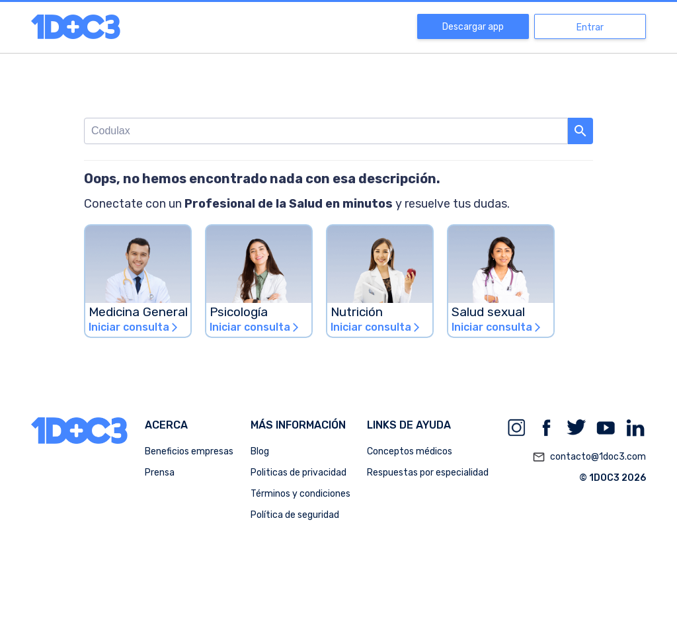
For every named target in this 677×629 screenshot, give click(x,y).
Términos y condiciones (300, 493)
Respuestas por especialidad (428, 472)
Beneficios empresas (189, 451)
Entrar (590, 27)
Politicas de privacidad (298, 472)
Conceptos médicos (409, 451)
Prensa (160, 472)
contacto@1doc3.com (589, 457)
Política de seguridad (295, 515)
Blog (260, 451)
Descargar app (473, 26)
